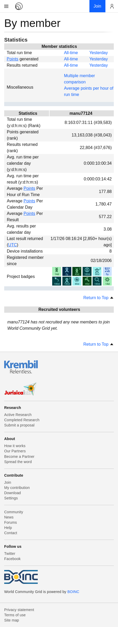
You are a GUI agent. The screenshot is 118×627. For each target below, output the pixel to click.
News (9, 517)
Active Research (17, 415)
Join (7, 482)
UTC (12, 245)
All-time (71, 52)
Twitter (9, 553)
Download (12, 493)
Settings (11, 498)
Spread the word (18, 462)
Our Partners (15, 451)
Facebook (12, 559)
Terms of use (15, 615)
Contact (10, 533)
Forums (10, 522)
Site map (11, 620)
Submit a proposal (19, 425)
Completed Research (21, 420)
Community (13, 512)
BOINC (73, 592)
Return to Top (98, 297)
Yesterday (98, 52)
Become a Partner (19, 456)
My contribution (17, 488)
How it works (14, 446)
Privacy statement (19, 610)
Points (12, 59)
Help (8, 528)
